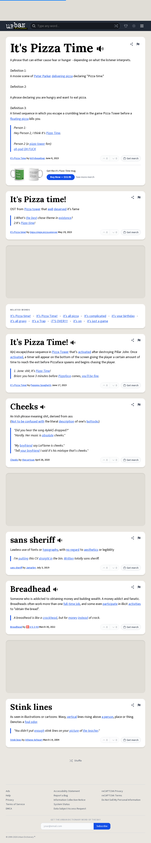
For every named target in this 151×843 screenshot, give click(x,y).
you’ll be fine (90, 376)
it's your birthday (123, 316)
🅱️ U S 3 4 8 (32, 627)
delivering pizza (62, 76)
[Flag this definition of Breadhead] (139, 587)
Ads (8, 791)
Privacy (10, 800)
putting (23, 558)
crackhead (50, 618)
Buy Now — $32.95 (60, 177)
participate (110, 604)
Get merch (130, 158)
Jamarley (31, 568)
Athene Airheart (34, 740)
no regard (72, 549)
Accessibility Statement (67, 791)
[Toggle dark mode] (134, 26)
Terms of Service (15, 804)
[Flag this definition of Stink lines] (139, 705)
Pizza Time (53, 133)
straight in (45, 558)
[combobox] (75, 26)
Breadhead (16, 627)
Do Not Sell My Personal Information (121, 800)
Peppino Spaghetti (41, 385)
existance (65, 218)
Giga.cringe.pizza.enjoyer (44, 232)
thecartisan (28, 460)
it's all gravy (18, 321)
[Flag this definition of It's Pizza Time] (138, 44)
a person (107, 717)
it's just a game (97, 321)
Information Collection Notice (69, 800)
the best (31, 218)
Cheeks (14, 460)
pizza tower (37, 144)
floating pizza (19, 119)
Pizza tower (32, 209)
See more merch (85, 177)
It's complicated (95, 316)
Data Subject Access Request (70, 809)
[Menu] (142, 26)
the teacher (90, 730)
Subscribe (102, 826)
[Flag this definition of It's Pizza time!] (139, 197)
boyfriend (26, 445)
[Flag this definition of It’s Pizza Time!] (139, 340)
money (72, 618)
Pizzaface (64, 376)
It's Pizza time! (18, 232)
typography (50, 549)
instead (83, 618)
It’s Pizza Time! (47, 316)
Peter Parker (42, 76)
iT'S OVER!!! (59, 321)
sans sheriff (16, 568)
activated (84, 352)
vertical (72, 717)
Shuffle (75, 761)
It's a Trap (39, 321)
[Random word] (116, 26)
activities (134, 604)
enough (39, 730)
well (50, 209)
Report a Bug (61, 795)
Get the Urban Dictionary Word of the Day (76, 819)
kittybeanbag (37, 158)
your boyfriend (30, 450)
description (66, 421)
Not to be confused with (27, 421)
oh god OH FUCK (25, 149)
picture (74, 730)
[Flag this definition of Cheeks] (139, 405)
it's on (77, 321)
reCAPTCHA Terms (112, 795)
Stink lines (15, 740)
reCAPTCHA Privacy (112, 791)
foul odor (31, 722)
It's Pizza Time (18, 158)
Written (69, 558)
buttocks (93, 421)
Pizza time (27, 223)
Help (8, 795)
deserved (60, 209)
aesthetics (91, 549)
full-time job (71, 604)
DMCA (9, 809)
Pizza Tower (60, 352)
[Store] (126, 26)
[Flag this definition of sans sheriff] (139, 538)
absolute (48, 435)
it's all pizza (71, 316)
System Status (62, 804)
